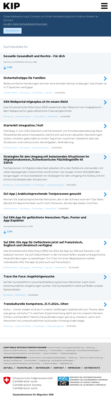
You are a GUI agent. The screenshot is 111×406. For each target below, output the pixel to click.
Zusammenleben (23, 116)
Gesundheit (39, 116)
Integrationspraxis (15, 357)
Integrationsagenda (68, 353)
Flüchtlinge (37, 92)
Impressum (74, 368)
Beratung (24, 92)
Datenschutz (92, 368)
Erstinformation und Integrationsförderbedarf (47, 358)
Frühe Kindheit (56, 350)
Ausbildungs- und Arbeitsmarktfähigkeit (82, 350)
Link (9, 67)
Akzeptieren (12, 30)
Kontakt (59, 368)
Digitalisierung (66, 363)
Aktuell (8, 368)
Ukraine (48, 92)
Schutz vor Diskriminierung (15, 350)
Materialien (43, 368)
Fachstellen (24, 368)
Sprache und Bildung (38, 350)
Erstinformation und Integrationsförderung (66, 347)
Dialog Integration (40, 147)
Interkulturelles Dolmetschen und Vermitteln (22, 353)
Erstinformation (10, 92)
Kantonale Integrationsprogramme (25, 347)
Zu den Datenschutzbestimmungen (25, 24)
